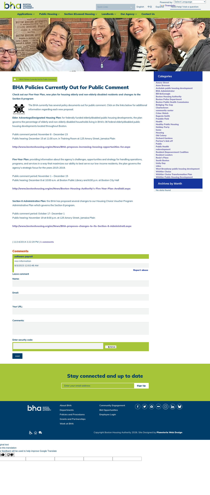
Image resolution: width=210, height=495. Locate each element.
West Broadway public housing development (178, 169)
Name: (15, 278)
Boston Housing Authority (168, 96)
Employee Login (107, 414)
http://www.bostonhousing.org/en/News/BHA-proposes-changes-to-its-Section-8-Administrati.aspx (71, 226)
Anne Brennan (163, 85)
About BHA (66, 405)
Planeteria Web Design (169, 432)
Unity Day (161, 163)
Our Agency (128, 14)
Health (159, 121)
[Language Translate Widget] (190, 1)
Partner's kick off (164, 141)
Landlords (108, 14)
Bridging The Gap (164, 105)
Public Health (162, 146)
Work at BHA (67, 423)
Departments (67, 410)
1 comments (47, 241)
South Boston (162, 160)
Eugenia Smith (163, 116)
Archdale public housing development (174, 88)
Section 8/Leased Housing (79, 14)
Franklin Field (162, 119)
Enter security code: (22, 339)
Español (160, 6)
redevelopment (163, 149)
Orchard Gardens (164, 138)
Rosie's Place (162, 157)
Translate (167, 5)
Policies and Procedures (72, 414)
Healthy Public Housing (167, 124)
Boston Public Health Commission (172, 102)
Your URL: (17, 306)
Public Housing (48, 14)
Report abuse (140, 270)
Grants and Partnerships (73, 419)
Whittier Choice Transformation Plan (174, 174)
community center (164, 110)
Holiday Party (162, 127)
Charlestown (162, 107)
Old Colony (161, 135)
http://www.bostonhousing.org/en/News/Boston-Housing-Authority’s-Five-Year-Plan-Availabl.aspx (71, 188)
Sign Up (141, 385)
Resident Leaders (164, 155)
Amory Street (162, 82)
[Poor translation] (10, 455)
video (158, 166)
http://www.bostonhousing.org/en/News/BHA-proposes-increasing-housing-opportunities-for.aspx (71, 146)
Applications (24, 14)
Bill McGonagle (163, 94)
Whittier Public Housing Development (174, 177)
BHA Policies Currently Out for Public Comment (37, 79)
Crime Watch (162, 113)
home (158, 130)
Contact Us (148, 14)
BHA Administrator (165, 91)
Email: (15, 292)
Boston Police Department (169, 99)
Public (159, 144)
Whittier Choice (163, 171)
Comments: (18, 320)
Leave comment (20, 274)
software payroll (23, 256)
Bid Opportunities (108, 410)
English (140, 6)
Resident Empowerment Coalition (172, 152)
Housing (160, 132)
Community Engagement (112, 405)
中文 (150, 6)
